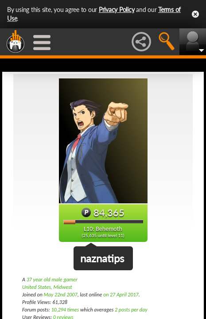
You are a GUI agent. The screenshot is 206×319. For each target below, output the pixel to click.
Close (195, 14)
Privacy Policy (117, 9)
